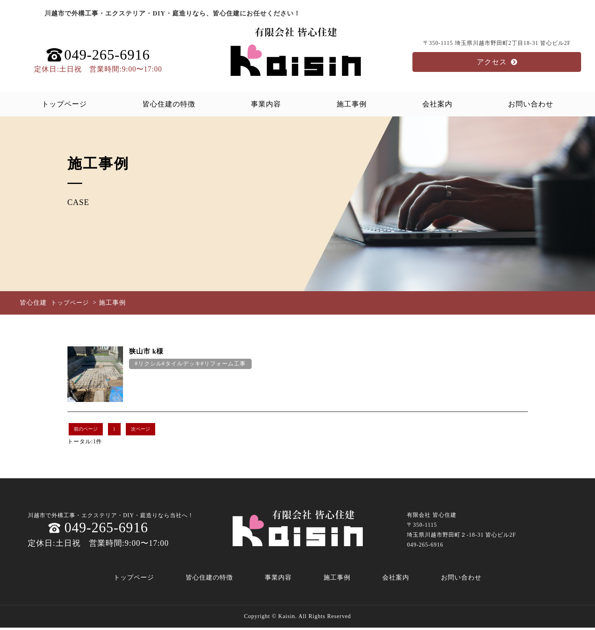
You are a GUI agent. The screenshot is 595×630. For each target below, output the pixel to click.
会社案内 (437, 104)
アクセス (497, 62)
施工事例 (352, 104)
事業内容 (266, 104)
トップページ (64, 104)
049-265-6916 (98, 529)
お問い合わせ (530, 104)
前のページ (86, 429)
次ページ (140, 429)
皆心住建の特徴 (168, 104)
